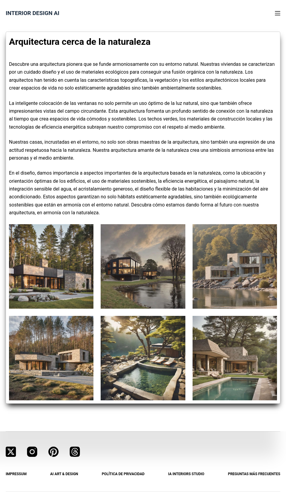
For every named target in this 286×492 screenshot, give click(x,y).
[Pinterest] (53, 452)
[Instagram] (32, 452)
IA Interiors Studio (186, 474)
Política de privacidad (123, 474)
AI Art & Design (64, 474)
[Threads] (75, 452)
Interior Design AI (32, 13)
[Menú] (277, 13)
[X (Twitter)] (11, 452)
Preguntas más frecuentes (254, 474)
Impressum (16, 474)
